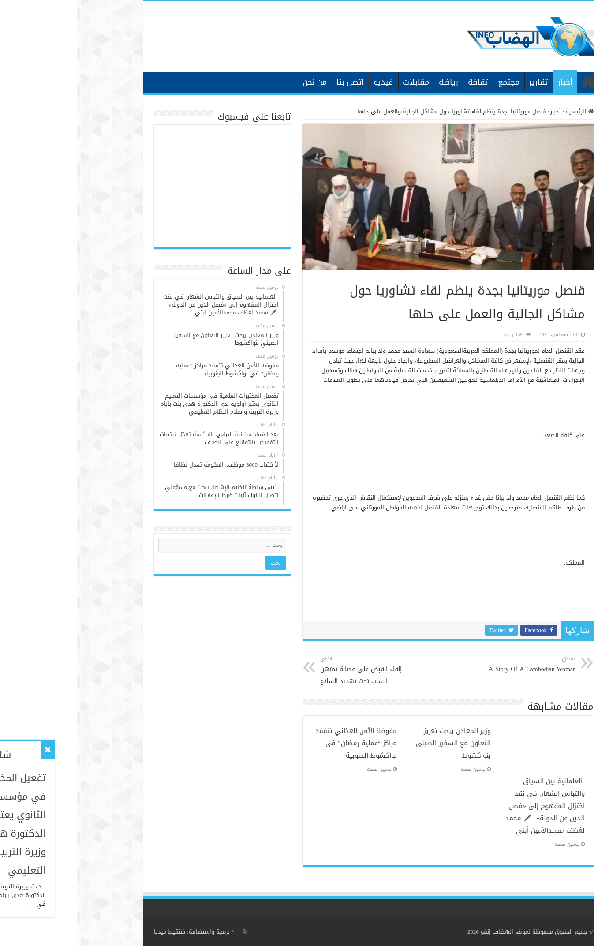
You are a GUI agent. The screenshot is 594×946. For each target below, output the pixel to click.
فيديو (307, 82)
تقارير (461, 82)
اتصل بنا (273, 82)
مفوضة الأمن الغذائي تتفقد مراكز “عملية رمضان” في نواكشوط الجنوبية (279, 743)
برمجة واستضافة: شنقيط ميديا (115, 931)
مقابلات (339, 82)
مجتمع (432, 82)
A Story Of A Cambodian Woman (454, 664)
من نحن (238, 82)
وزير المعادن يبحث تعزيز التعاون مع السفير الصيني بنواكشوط (376, 743)
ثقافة (401, 82)
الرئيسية (511, 81)
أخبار (488, 82)
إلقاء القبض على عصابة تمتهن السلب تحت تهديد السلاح (288, 670)
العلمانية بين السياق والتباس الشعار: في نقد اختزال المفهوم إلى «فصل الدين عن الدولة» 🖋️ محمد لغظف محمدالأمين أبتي (468, 806)
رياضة (371, 82)
